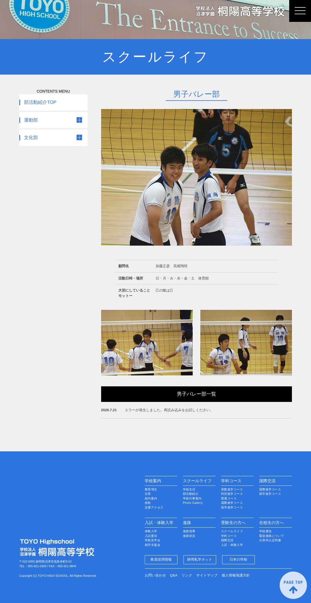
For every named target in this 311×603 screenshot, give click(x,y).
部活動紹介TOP (40, 102)
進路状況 (189, 535)
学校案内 (153, 480)
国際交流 (267, 480)
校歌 (148, 502)
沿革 (148, 493)
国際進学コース (232, 502)
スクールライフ (197, 480)
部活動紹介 (191, 493)
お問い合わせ (155, 575)
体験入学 (151, 531)
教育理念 (151, 489)
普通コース (229, 498)
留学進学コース (232, 507)
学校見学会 (153, 540)
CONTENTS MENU (53, 91)
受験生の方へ (233, 522)
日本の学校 (238, 559)
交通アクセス (154, 507)
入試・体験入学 (159, 522)
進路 (187, 522)
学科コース (231, 480)
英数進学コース (232, 489)
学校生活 (189, 489)
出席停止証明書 (270, 540)
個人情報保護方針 (236, 575)
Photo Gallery (193, 502)
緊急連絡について (271, 535)
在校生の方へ (271, 522)
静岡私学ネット (199, 559)
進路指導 (189, 531)
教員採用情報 (161, 559)
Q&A (173, 575)
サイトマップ (207, 575)
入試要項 (151, 535)
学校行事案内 (192, 498)
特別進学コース (232, 493)
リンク (187, 575)
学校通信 (265, 531)
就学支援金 (153, 544)
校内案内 (151, 498)
